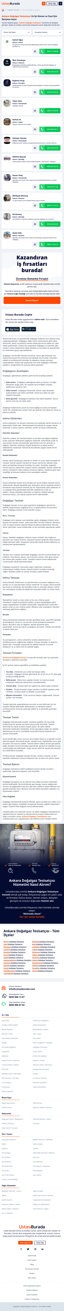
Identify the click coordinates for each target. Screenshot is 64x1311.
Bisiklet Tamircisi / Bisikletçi (43, 1140)
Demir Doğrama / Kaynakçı (42, 1043)
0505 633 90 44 (52, 166)
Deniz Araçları (38, 1144)
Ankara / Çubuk (17, 122)
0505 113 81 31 (52, 244)
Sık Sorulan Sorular (32, 1269)
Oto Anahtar (6, 1157)
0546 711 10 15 (52, 205)
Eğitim (4, 1195)
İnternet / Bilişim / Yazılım (11, 1204)
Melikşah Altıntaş (20, 196)
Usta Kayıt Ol (25, 1242)
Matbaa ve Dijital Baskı (41, 1204)
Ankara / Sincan (17, 42)
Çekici (4, 1144)
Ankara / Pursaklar (18, 83)
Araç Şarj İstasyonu (9, 1140)
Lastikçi (35, 1148)
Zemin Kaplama (7, 1091)
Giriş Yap (52, 3)
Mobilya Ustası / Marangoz (11, 1074)
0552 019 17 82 (52, 187)
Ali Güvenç (17, 214)
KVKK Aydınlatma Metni (32, 1286)
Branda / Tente (7, 1034)
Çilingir (4, 1043)
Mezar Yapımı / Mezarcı (10, 1209)
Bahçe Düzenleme (39, 1025)
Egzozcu (5, 1148)
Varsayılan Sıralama (48, 32)
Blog (32, 1264)
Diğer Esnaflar (38, 1191)
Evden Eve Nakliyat (40, 1056)
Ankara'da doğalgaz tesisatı (14, 657)
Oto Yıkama (37, 1175)
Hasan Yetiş (17, 175)
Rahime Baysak (19, 157)
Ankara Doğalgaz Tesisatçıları (34, 816)
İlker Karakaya (18, 60)
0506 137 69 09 (52, 111)
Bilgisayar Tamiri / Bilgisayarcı (12, 1119)
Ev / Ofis (5, 1015)
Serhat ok (16, 119)
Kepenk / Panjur (39, 1060)
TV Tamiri (36, 1123)
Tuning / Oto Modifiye (10, 1179)
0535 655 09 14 (52, 129)
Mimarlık (5, 1069)
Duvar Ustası (37, 1051)
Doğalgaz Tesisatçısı (13, 10)
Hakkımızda (32, 1256)
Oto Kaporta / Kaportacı (41, 1166)
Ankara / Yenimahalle (19, 104)
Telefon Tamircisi (8, 1123)
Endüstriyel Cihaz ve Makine (43, 1195)
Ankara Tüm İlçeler (16, 32)
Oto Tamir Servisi (8, 1175)
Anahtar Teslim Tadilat (10, 1025)
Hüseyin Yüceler (19, 138)
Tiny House (6, 1087)
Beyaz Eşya (6, 1097)
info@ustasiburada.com (22, 988)
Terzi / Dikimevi (7, 1213)
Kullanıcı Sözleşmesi (32, 1299)
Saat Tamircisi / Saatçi (41, 1209)
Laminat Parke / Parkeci (10, 1065)
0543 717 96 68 (52, 51)
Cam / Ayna (37, 1034)
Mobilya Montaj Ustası (41, 1069)
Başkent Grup (18, 80)
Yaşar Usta (17, 101)
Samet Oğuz (17, 40)
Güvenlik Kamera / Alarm (42, 1119)
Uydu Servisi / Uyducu (10, 1128)
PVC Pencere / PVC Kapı (10, 1078)
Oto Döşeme (6, 1162)
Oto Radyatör (38, 1171)
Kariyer (32, 1273)
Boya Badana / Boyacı (41, 1029)
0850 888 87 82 (17, 1004)
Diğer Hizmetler (9, 1185)
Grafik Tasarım (7, 1200)
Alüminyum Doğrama (41, 1020)
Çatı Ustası (37, 1038)
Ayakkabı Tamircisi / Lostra (11, 1191)
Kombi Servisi (7, 1107)
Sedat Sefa (17, 233)
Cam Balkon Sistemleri (10, 1038)
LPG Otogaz (6, 1153)
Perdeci (35, 1074)
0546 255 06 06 (52, 92)
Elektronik (6, 1113)
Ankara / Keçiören (18, 63)
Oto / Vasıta (7, 1134)
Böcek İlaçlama (7, 1029)
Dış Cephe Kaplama (9, 1047)
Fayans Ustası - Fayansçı (10, 1060)
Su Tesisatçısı (6, 1082)
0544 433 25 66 (52, 148)
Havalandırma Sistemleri (42, 1200)
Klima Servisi (37, 1103)
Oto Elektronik (7, 1166)
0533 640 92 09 (52, 224)
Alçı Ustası (5, 1020)
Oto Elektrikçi (38, 1162)
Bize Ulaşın (32, 1278)
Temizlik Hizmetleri (40, 1082)
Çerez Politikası (32, 1295)
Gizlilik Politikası (32, 1290)
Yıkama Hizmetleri (39, 1087)
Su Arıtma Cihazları (40, 1078)
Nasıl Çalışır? (32, 1260)
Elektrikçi (5, 1056)
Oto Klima (5, 1171)
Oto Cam (36, 1157)
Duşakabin (6, 1051)
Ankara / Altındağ (18, 159)
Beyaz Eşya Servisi (8, 1103)
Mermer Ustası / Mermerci (42, 1065)
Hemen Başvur (32, 300)
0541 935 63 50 (52, 72)
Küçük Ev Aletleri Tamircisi (42, 1107)
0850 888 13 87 (17, 996)
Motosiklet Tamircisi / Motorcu (44, 1153)
